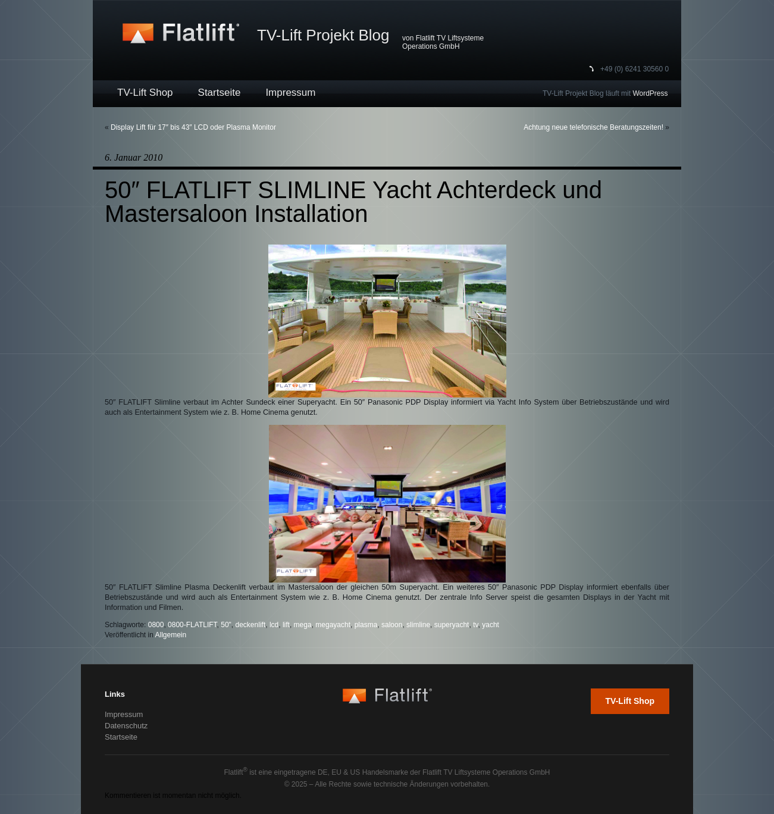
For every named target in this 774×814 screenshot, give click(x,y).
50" (226, 625)
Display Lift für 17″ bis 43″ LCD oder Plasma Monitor (193, 127)
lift (286, 625)
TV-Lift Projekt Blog (323, 35)
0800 (156, 625)
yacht (490, 625)
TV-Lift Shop (145, 92)
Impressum (290, 92)
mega (303, 625)
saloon (391, 625)
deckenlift (251, 625)
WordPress (650, 93)
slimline (418, 625)
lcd (274, 625)
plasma (366, 625)
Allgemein (171, 635)
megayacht (332, 625)
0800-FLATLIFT (192, 625)
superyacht (451, 625)
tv (475, 625)
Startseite (219, 92)
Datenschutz (126, 725)
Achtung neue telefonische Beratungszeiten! (593, 127)
